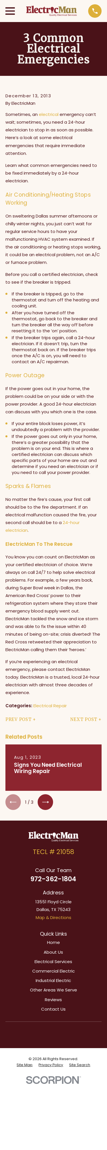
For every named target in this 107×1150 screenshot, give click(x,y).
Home (53, 942)
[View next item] (45, 802)
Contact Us (53, 1009)
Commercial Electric (53, 971)
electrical (48, 114)
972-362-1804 (53, 879)
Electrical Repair (50, 706)
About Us (53, 952)
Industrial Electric (53, 980)
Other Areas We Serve (53, 990)
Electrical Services (53, 962)
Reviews (53, 1000)
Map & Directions (53, 917)
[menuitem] (25, 1065)
